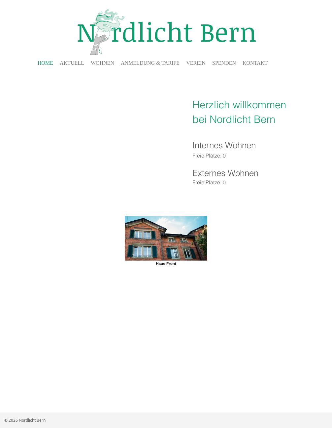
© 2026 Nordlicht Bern (25, 420)
